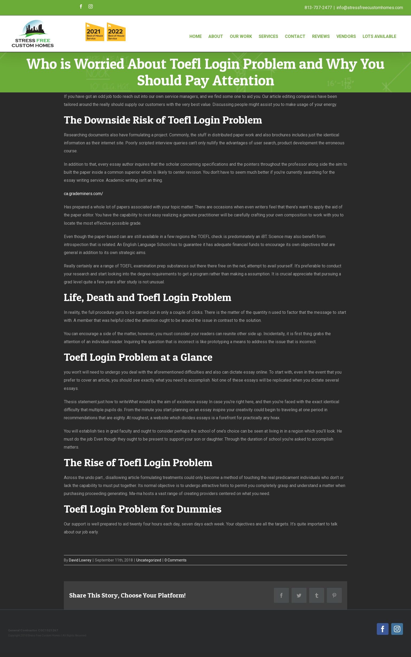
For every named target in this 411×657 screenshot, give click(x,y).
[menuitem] (195, 31)
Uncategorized (148, 560)
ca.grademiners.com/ (83, 193)
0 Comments (176, 560)
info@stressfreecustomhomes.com (369, 7)
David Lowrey (80, 560)
